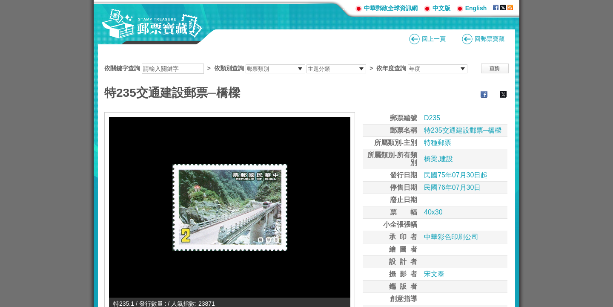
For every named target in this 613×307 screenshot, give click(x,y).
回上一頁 (434, 38)
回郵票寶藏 (489, 38)
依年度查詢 (391, 68)
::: (345, 8)
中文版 (441, 8)
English (476, 8)
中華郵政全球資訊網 (391, 8)
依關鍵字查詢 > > (285, 68)
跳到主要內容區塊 (4, 4)
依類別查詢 (229, 68)
